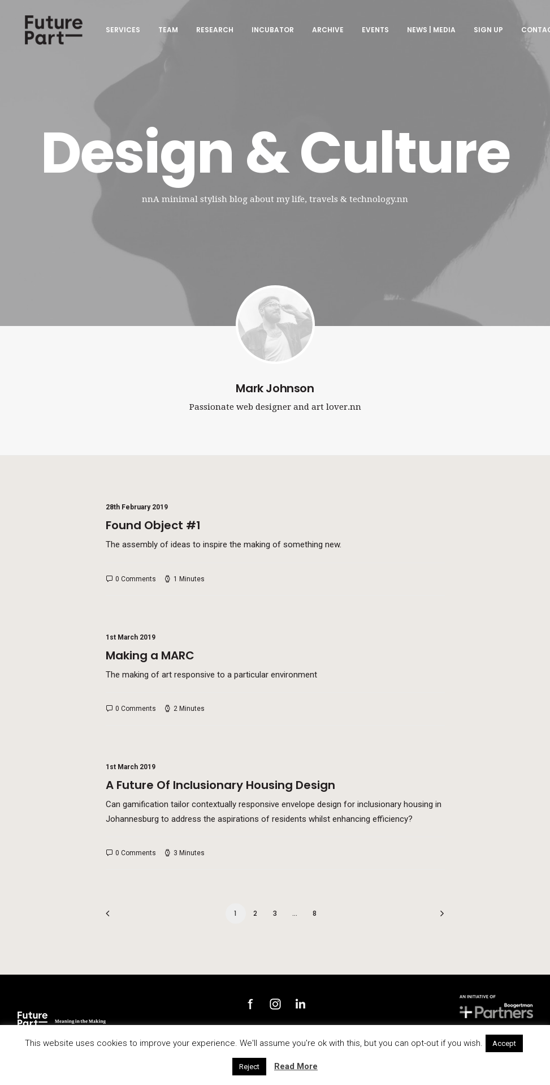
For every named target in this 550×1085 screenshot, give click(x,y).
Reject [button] (249, 1066)
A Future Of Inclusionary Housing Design (220, 785)
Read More (296, 1066)
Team (166, 33)
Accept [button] (504, 1043)
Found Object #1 (153, 525)
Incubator (271, 33)
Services (121, 33)
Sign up (486, 33)
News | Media (429, 33)
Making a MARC (150, 655)
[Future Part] (53, 33)
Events (373, 33)
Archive (326, 33)
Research (213, 33)
